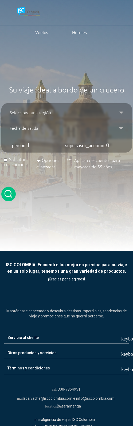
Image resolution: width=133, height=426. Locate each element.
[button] (66, 143)
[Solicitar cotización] (5, 160)
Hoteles (73, 32)
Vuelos (29, 32)
